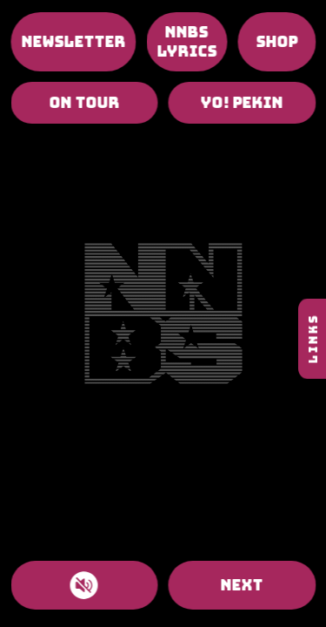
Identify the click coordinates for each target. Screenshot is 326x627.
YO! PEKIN (242, 102)
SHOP (276, 41)
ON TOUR (84, 102)
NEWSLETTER (73, 41)
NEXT (242, 585)
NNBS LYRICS (186, 42)
